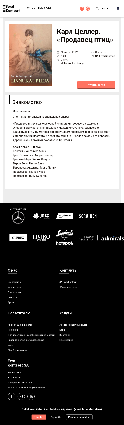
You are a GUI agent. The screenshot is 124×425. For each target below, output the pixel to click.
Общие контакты (68, 287)
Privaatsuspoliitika (79, 417)
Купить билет (96, 84)
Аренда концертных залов (73, 325)
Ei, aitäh (56, 417)
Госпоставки (14, 292)
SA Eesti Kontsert (68, 282)
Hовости (12, 297)
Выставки (64, 335)
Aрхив (11, 302)
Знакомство (14, 282)
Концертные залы (39, 8)
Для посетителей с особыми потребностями (31, 335)
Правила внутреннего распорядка (26, 340)
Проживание (66, 340)
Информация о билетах (20, 325)
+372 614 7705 (25, 382)
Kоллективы (14, 287)
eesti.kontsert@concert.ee (32, 387)
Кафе (10, 345)
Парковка (13, 330)
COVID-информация (18, 350)
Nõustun (39, 417)
